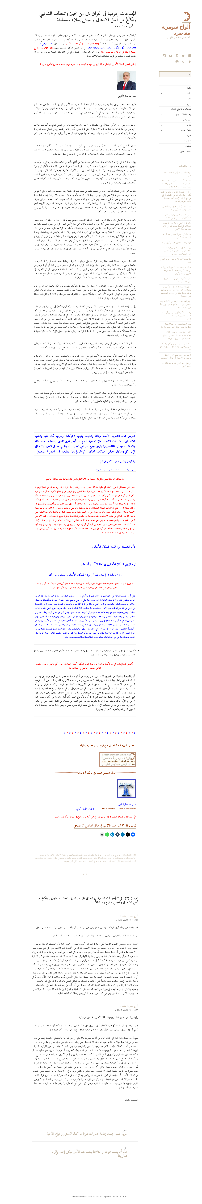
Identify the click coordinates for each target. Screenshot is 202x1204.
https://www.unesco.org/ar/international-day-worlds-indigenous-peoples (105, 470)
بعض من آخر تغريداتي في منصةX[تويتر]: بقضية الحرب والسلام (167, 280)
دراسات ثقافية (73, 858)
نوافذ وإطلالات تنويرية (173, 114)
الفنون (179, 125)
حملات (42, 855)
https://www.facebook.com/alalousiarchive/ (95, 808)
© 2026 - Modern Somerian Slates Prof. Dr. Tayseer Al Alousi (88, 1196)
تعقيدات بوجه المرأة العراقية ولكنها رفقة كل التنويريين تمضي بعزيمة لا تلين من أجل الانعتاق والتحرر (165, 347)
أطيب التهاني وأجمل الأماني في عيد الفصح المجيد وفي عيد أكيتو (166, 236)
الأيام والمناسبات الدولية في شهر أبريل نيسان (166, 242)
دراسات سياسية (61, 858)
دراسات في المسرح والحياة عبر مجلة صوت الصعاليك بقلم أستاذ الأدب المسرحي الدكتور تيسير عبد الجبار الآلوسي (166, 226)
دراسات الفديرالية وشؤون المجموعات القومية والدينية (96, 858)
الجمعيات (178, 135)
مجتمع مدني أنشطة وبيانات (82, 861)
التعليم (179, 98)
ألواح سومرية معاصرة (100, 855)
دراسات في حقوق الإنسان (46, 858)
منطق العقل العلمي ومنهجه (63, 861)
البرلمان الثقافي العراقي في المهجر (78, 855)
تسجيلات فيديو (175, 151)
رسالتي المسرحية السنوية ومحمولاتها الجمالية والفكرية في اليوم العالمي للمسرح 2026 (167, 216)
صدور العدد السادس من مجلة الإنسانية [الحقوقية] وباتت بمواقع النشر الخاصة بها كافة (165, 325)
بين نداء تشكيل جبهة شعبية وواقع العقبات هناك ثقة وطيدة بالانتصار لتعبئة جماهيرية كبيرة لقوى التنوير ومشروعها (167, 251)
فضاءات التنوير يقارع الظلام (110, 861)
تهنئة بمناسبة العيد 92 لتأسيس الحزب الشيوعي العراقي (165, 260)
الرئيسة (178, 88)
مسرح (179, 104)
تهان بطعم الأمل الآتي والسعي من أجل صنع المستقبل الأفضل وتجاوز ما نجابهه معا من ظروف (165, 316)
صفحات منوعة (176, 130)
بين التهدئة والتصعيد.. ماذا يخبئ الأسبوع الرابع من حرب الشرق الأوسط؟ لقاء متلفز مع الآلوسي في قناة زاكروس (165, 270)
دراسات (178, 93)
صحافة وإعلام (176, 141)
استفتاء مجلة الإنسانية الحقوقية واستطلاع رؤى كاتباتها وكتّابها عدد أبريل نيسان (165, 208)
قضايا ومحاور (176, 120)
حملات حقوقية (120, 858)
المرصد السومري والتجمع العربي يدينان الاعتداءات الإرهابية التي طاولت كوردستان (165, 356)
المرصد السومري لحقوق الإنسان (56, 855)
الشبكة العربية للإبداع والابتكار (170, 109)
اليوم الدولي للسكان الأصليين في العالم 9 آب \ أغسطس (97, 564)
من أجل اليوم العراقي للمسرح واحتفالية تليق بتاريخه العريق (166, 364)
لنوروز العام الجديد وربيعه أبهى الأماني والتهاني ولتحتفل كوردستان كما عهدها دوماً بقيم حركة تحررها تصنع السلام (165, 304)
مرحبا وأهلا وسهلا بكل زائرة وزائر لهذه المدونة (167, 174)
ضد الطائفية (32, 858)
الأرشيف (178, 146)
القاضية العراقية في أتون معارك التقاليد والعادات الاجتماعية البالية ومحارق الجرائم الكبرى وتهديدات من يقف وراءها (167, 335)
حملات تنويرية (34, 855)
